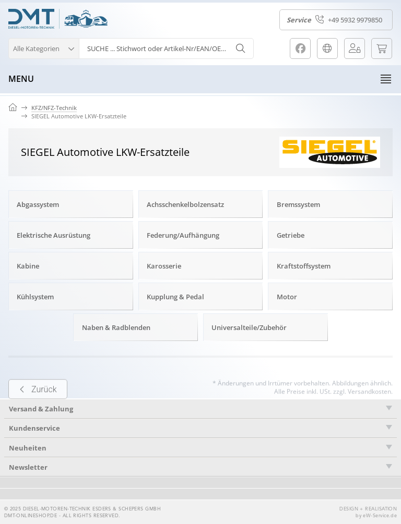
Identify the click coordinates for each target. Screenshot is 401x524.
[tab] (200, 428)
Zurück (37, 401)
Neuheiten (27, 448)
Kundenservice (34, 428)
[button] (43, 47)
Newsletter (28, 467)
